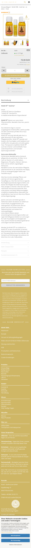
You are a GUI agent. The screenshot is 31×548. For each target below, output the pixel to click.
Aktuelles (4, 412)
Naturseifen (5, 372)
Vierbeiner (4, 379)
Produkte (4, 365)
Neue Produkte (6, 418)
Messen (3, 416)
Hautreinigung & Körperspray (10, 376)
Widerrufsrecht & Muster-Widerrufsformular (15, 341)
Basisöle (3, 374)
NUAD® (3, 384)
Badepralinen (5, 370)
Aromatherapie (6, 401)
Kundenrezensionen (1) (9, 255)
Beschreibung (6, 100)
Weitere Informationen (15, 544)
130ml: (3, 67)
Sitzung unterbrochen (8, 344)
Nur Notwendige (15, 540)
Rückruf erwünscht (7, 354)
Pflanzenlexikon (6, 404)
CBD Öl (3, 377)
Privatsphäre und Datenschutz (10, 351)
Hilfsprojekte (5, 425)
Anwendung (5, 243)
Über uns (4, 422)
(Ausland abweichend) (19, 55)
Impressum (4, 330)
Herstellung (5, 393)
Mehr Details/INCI (7, 247)
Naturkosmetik (5, 402)
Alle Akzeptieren (15, 535)
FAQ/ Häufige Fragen (7, 408)
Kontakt (3, 334)
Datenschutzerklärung (6, 532)
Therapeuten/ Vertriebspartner (11, 427)
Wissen (3, 397)
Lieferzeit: (4, 53)
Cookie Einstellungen (7, 357)
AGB (2, 347)
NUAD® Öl (4, 387)
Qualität (3, 389)
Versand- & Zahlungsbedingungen (11, 337)
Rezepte (4, 251)
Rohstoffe (4, 391)
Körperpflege (5, 368)
